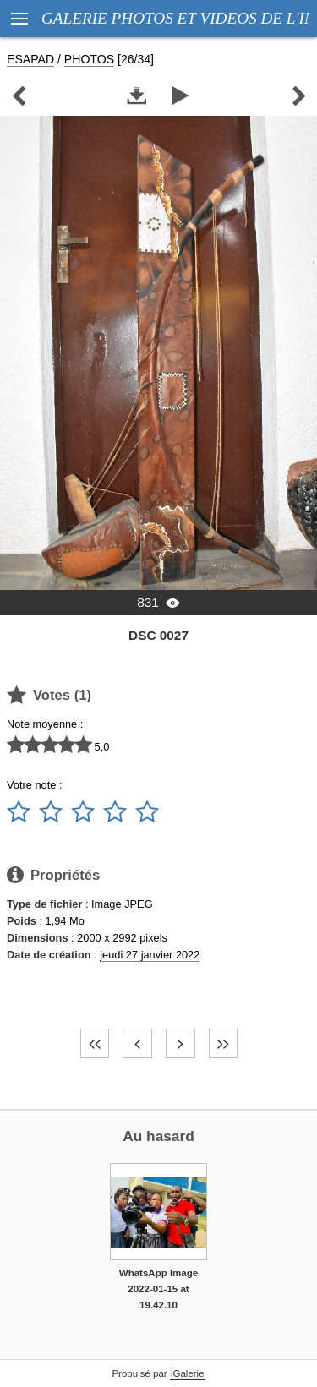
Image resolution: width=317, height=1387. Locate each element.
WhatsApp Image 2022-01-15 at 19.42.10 (158, 1288)
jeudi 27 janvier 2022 (149, 954)
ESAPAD (30, 59)
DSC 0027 (158, 635)
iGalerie (188, 1373)
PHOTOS (89, 59)
